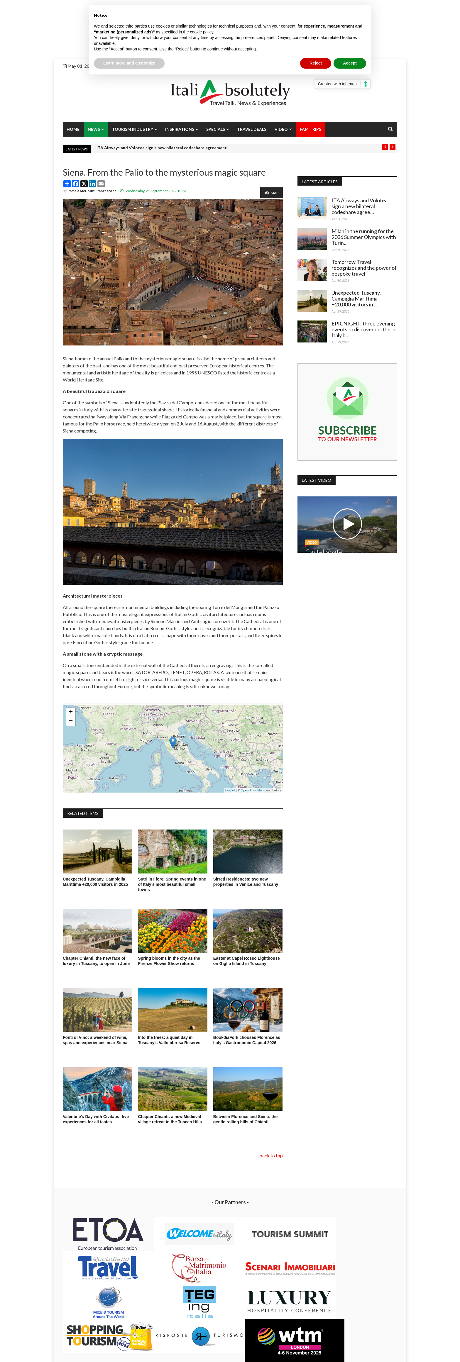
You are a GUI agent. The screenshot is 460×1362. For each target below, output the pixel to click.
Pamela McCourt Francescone (91, 191)
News (94, 129)
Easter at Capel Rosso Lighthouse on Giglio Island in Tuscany (246, 961)
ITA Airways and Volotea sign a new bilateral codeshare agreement (162, 147)
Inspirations (179, 129)
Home (73, 129)
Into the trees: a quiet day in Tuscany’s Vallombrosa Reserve (169, 1040)
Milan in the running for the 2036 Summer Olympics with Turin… (364, 237)
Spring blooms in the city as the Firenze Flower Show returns (169, 961)
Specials (215, 129)
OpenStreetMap (252, 790)
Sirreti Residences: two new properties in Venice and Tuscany (245, 882)
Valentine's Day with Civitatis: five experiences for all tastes (96, 1119)
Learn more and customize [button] (129, 63)
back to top (271, 1155)
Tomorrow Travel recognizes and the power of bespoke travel (362, 268)
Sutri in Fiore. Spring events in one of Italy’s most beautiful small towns (172, 884)
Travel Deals (251, 129)
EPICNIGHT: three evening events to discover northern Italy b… (365, 329)
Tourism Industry (132, 129)
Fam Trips (310, 129)
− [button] (71, 721)
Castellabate (325, 550)
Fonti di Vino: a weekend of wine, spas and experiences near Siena (95, 1040)
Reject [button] (316, 63)
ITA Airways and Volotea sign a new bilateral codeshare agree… (361, 206)
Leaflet (230, 790)
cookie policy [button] (201, 32)
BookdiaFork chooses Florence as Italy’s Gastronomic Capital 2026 (246, 1040)
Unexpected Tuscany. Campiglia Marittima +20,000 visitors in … (357, 298)
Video (281, 129)
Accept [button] (350, 63)
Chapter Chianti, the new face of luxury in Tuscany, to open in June (96, 961)
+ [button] (71, 712)
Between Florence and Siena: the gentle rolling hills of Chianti (245, 1119)
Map (271, 193)
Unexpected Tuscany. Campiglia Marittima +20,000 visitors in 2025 (96, 882)
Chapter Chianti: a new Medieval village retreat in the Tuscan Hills (170, 1119)
